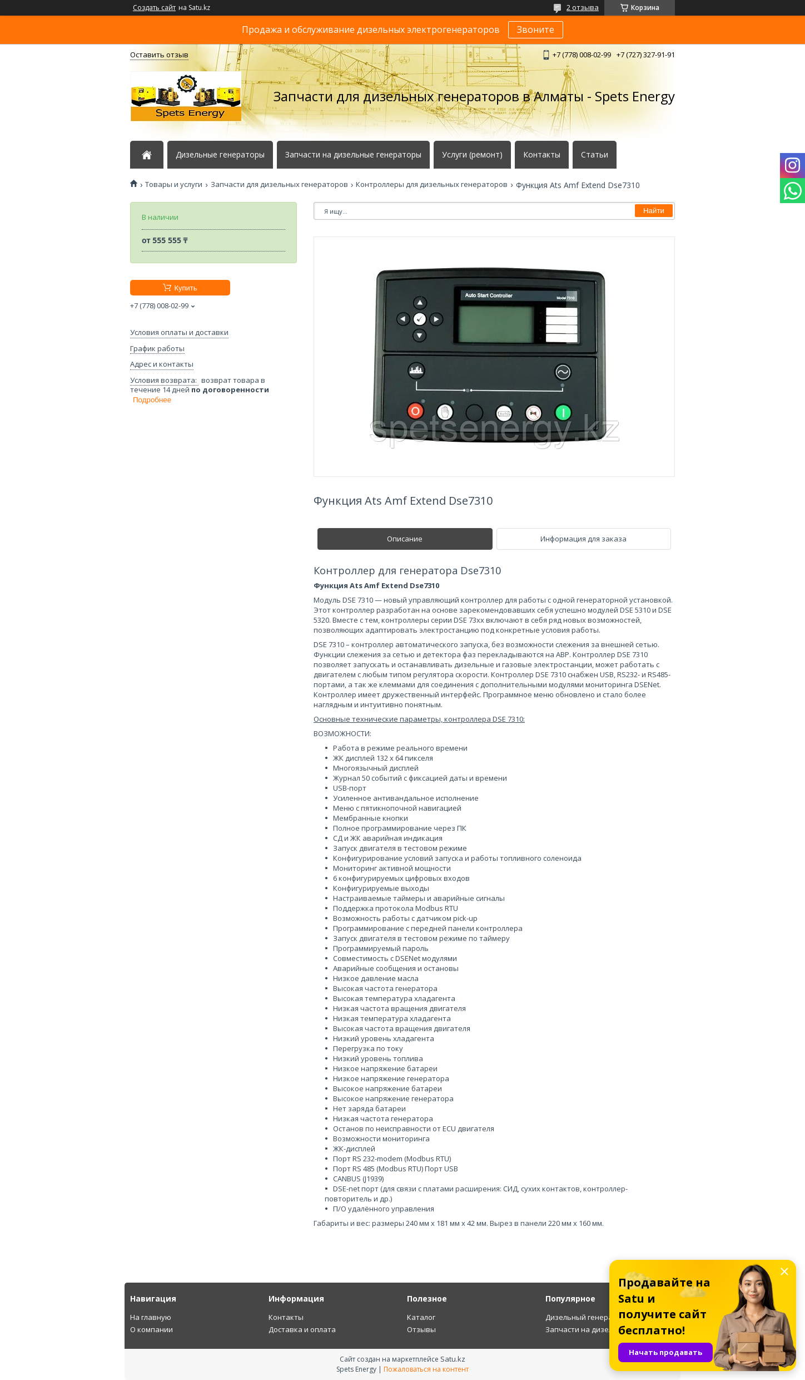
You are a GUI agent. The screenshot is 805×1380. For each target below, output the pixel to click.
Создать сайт (154, 8)
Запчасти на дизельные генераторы (353, 155)
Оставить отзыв (159, 55)
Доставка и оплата (302, 1329)
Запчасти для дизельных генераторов (279, 184)
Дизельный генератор (585, 1317)
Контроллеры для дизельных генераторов (432, 184)
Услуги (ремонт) (472, 155)
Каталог (421, 1317)
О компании (151, 1329)
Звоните (535, 29)
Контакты (541, 155)
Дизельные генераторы (220, 155)
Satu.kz (452, 1359)
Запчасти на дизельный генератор (608, 1329)
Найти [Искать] (653, 210)
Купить (185, 288)
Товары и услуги (173, 184)
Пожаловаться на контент (426, 1369)
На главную (150, 1317)
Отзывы (421, 1329)
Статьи (594, 155)
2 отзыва (583, 7)
